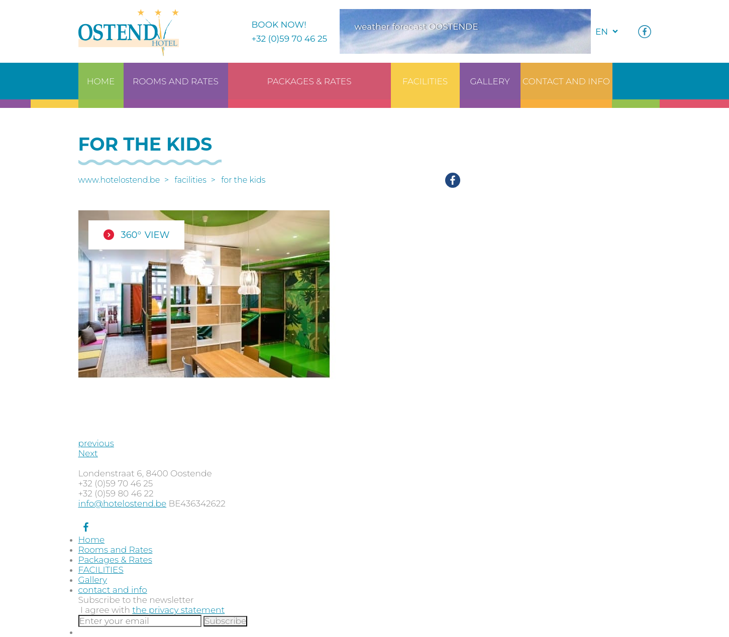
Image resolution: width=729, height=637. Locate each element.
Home (91, 540)
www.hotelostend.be (119, 180)
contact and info (112, 590)
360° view (145, 234)
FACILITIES (190, 180)
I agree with (152, 610)
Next (88, 453)
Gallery (93, 580)
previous (96, 443)
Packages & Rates (115, 560)
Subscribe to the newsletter (136, 600)
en (601, 32)
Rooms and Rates (115, 550)
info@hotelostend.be (122, 503)
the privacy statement (178, 610)
